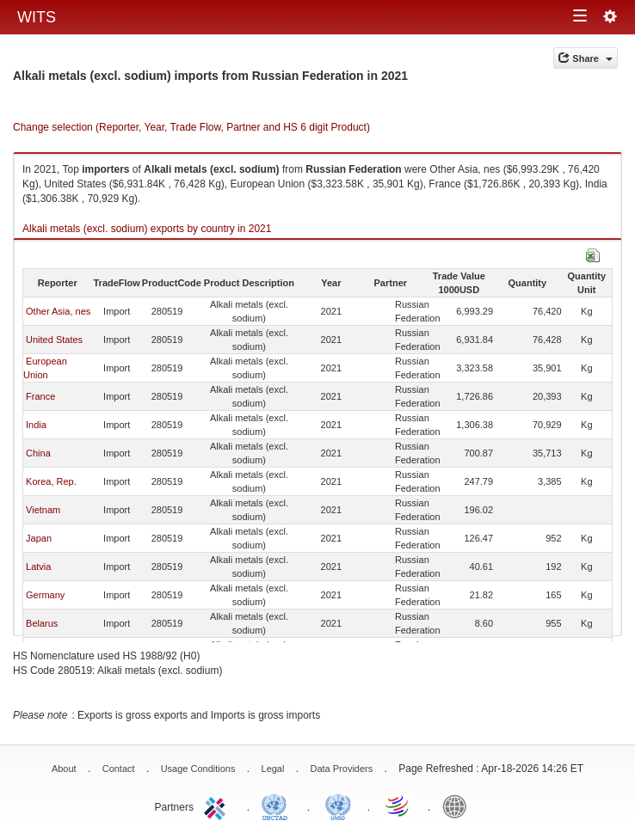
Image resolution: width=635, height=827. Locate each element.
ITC (217, 805)
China (38, 453)
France (40, 396)
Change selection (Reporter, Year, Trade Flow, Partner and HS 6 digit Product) (191, 127)
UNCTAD (278, 805)
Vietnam (43, 510)
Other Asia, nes (58, 311)
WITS (36, 17)
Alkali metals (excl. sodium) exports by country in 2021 (146, 229)
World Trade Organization (398, 805)
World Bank (458, 805)
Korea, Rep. (51, 481)
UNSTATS (338, 805)
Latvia (38, 566)
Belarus (42, 623)
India (36, 425)
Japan (39, 538)
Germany (45, 595)
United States (54, 339)
